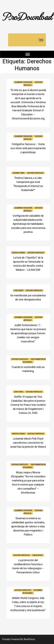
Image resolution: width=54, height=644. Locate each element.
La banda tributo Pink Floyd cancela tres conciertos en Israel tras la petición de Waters (28, 442)
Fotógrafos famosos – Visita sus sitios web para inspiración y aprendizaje (28, 148)
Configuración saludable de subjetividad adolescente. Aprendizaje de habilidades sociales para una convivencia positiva (28, 223)
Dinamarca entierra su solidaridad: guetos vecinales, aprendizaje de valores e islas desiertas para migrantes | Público (28, 526)
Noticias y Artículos (35, 173)
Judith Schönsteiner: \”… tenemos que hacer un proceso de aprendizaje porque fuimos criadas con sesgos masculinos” (28, 333)
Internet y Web (18, 173)
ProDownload (27, 16)
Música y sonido (18, 252)
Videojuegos (37, 555)
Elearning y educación (23, 82)
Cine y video (18, 290)
